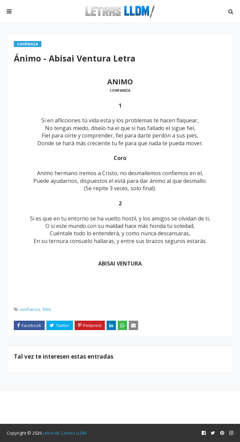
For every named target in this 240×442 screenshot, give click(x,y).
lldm (47, 309)
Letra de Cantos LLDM (65, 433)
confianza (29, 309)
